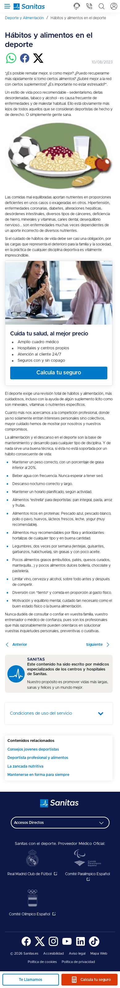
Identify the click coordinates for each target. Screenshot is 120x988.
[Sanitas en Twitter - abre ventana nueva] (40, 945)
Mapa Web (98, 953)
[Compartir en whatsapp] (11, 62)
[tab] (77, 6)
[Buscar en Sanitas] (101, 6)
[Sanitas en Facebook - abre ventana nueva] (26, 945)
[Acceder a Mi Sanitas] (114, 6)
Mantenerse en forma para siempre (38, 775)
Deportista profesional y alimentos (37, 758)
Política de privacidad (78, 962)
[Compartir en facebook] (25, 62)
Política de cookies (42, 962)
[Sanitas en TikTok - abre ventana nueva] (94, 945)
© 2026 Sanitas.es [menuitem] (24, 953)
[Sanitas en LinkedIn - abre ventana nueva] (80, 945)
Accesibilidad (53, 953)
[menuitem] (26, 18)
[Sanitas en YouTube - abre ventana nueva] (67, 945)
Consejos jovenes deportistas (33, 749)
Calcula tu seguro (96, 980)
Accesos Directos (29, 822)
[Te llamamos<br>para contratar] (77, 6)
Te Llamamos (30, 980)
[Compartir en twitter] (38, 62)
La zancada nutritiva (25, 766)
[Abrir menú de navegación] (6, 6)
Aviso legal (77, 953)
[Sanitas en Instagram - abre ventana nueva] (53, 945)
